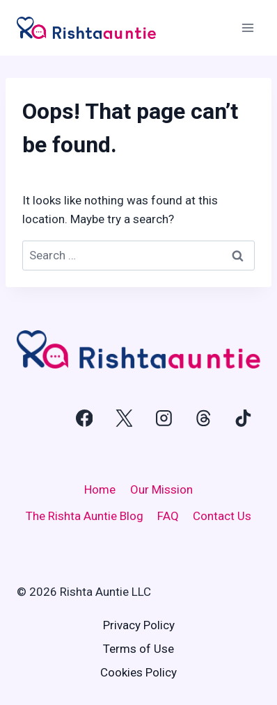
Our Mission (161, 489)
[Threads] (203, 418)
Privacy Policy (139, 625)
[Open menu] (247, 27)
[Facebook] (84, 418)
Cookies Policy (138, 672)
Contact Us (222, 516)
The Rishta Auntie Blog (84, 516)
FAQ (168, 516)
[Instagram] (163, 418)
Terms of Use (138, 649)
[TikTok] (242, 418)
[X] (123, 418)
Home (100, 489)
